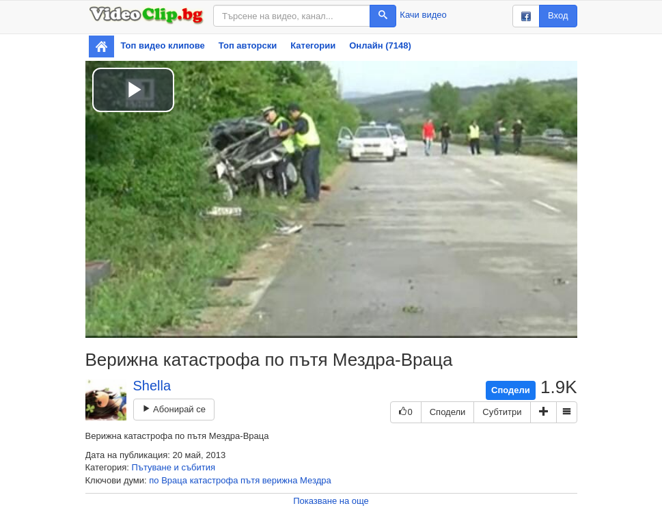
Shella (152, 385)
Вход (558, 15)
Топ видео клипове (163, 45)
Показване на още (331, 501)
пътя (250, 480)
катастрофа (214, 480)
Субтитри (501, 412)
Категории (312, 45)
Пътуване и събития (174, 467)
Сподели (510, 390)
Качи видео (423, 15)
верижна (280, 480)
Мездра (315, 480)
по (153, 480)
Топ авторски (248, 45)
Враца (174, 480)
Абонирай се (174, 409)
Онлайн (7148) (380, 45)
